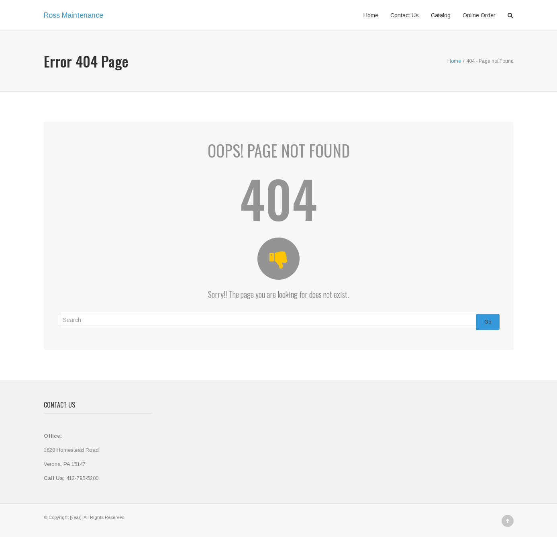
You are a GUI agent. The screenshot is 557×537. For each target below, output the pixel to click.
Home (370, 15)
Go (488, 322)
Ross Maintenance (73, 15)
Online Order (479, 15)
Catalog (441, 15)
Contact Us (404, 15)
